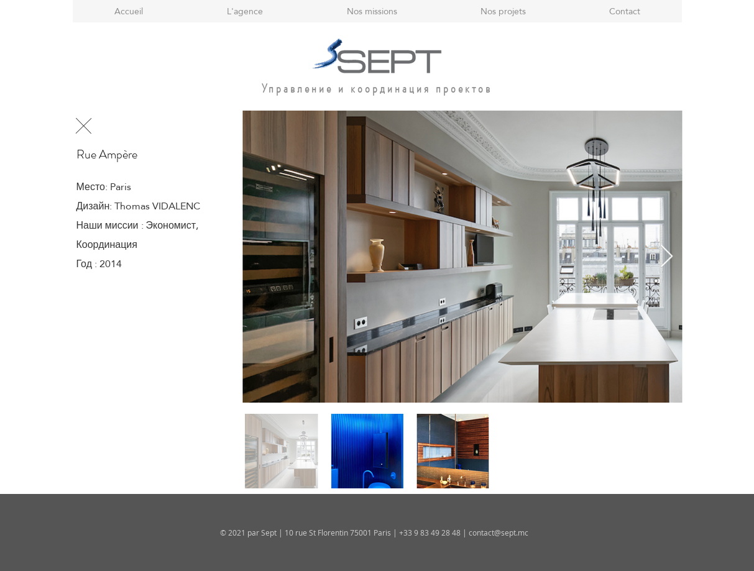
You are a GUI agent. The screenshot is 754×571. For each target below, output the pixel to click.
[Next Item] (667, 257)
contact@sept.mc (498, 532)
